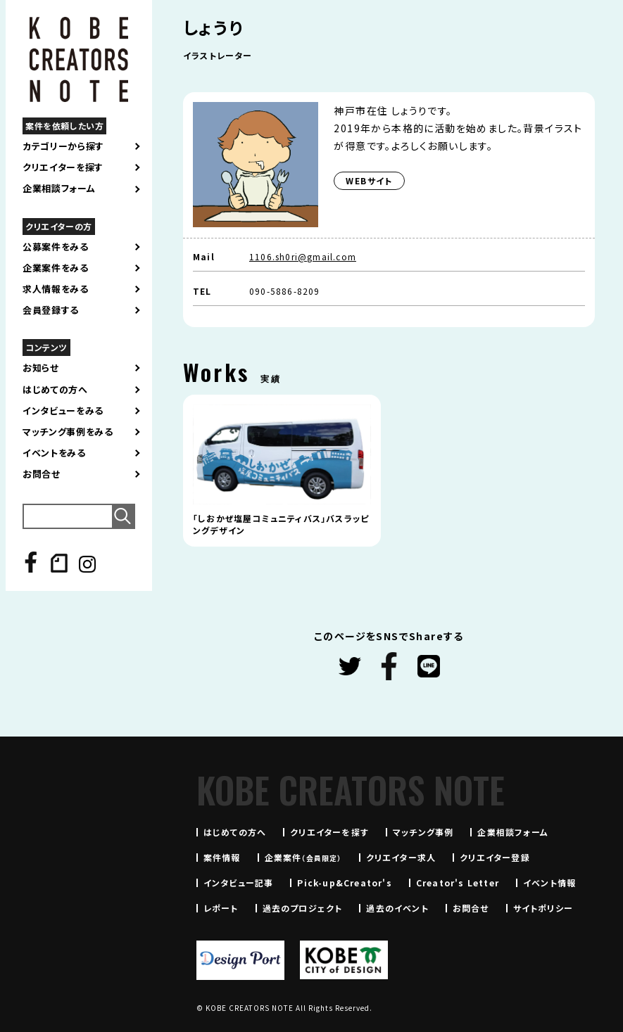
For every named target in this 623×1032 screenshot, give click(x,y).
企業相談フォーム (59, 188)
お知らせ (41, 368)
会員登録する (51, 310)
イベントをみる (54, 453)
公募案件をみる (56, 247)
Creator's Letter (457, 882)
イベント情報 (549, 882)
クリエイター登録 (495, 857)
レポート (221, 908)
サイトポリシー (543, 908)
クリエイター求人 (401, 857)
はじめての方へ (55, 389)
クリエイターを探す (63, 167)
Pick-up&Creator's (344, 882)
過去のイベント (397, 908)
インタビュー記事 (238, 882)
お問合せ (42, 474)
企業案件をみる (56, 268)
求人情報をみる (56, 289)
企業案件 (303, 857)
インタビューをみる (63, 410)
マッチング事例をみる (68, 432)
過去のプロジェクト (303, 908)
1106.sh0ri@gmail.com (302, 256)
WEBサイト (369, 180)
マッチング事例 (423, 832)
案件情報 (222, 857)
